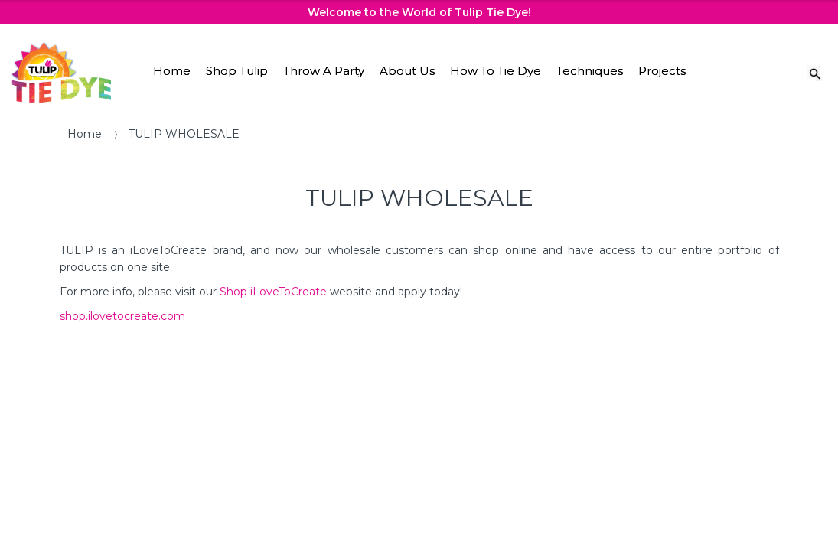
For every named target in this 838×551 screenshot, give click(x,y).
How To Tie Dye (495, 71)
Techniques (589, 71)
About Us (407, 71)
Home (172, 71)
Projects (662, 71)
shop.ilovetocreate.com (122, 316)
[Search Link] (815, 72)
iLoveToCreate (288, 291)
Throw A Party (323, 71)
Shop (235, 291)
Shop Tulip (237, 71)
